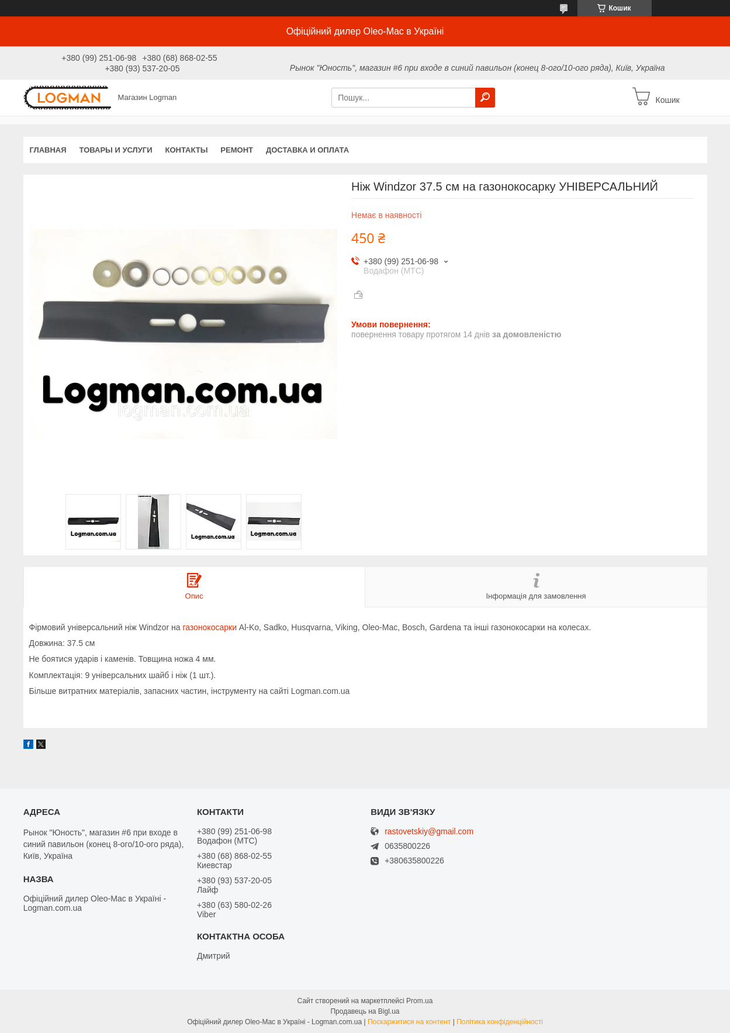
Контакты (186, 150)
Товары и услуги (116, 150)
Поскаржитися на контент (409, 1022)
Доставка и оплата (307, 150)
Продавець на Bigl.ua (364, 1011)
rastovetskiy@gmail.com (429, 831)
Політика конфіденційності (499, 1022)
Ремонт (236, 150)
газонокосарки (209, 627)
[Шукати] (485, 98)
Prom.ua (419, 1001)
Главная (48, 150)
